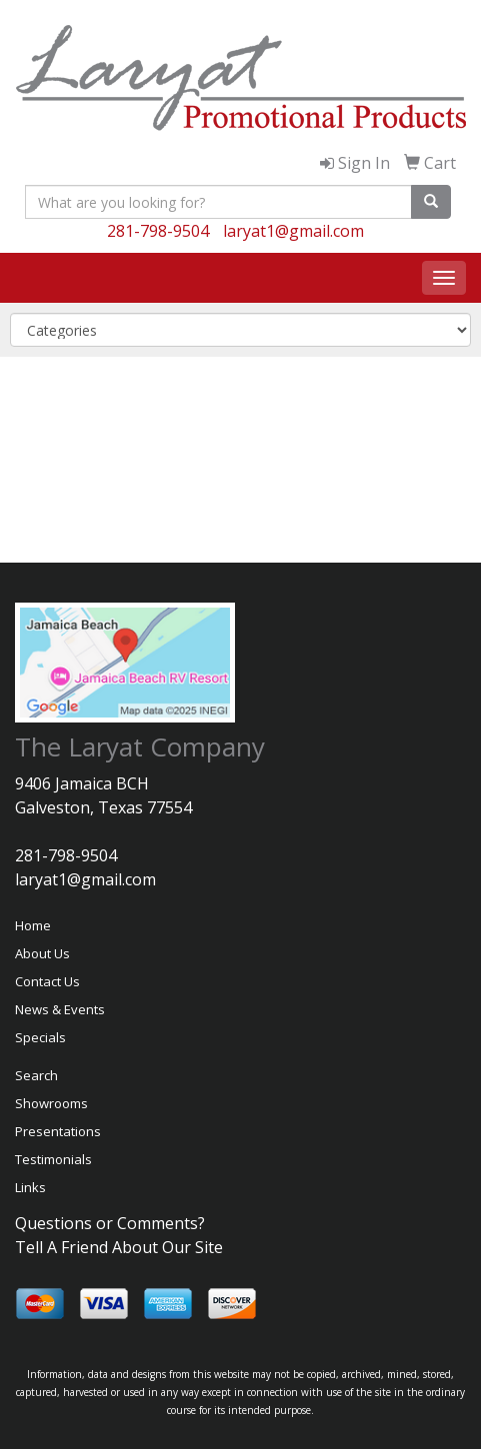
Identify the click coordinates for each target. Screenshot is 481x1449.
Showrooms (51, 1103)
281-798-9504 (158, 231)
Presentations (58, 1131)
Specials (40, 1037)
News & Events (60, 1009)
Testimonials (53, 1159)
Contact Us (47, 981)
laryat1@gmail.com (293, 231)
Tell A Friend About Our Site (119, 1247)
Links (30, 1187)
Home (33, 925)
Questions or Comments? (110, 1223)
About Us (42, 953)
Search (36, 1075)
